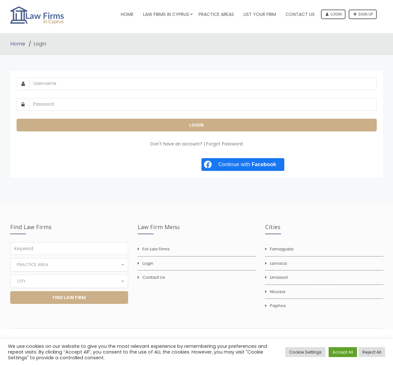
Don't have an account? (177, 144)
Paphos (278, 306)
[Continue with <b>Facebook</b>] (242, 164)
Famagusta (282, 249)
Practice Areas (216, 14)
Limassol (279, 277)
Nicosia (277, 292)
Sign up (363, 14)
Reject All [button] (371, 352)
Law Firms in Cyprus (166, 14)
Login (334, 14)
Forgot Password (224, 144)
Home (127, 14)
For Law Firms (156, 249)
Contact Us (300, 14)
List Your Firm (260, 14)
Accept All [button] (342, 352)
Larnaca (278, 263)
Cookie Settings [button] (305, 352)
